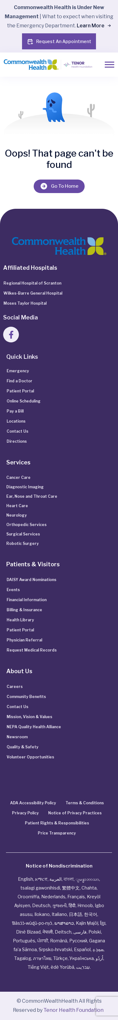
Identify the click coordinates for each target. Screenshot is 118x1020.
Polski (94, 931)
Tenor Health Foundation (73, 1010)
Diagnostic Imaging (25, 487)
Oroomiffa (28, 896)
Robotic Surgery (22, 543)
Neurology (16, 515)
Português (24, 940)
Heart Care (17, 505)
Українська (82, 958)
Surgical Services (23, 534)
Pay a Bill (15, 411)
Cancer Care (18, 477)
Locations (16, 421)
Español (82, 949)
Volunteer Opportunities (30, 757)
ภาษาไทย (42, 958)
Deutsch (41, 905)
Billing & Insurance (24, 609)
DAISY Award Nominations (31, 579)
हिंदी (72, 905)
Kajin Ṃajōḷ (87, 923)
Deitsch (63, 931)
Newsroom (17, 737)
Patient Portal (20, 391)
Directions (17, 441)
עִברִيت (83, 967)
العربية (55, 879)
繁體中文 (71, 887)
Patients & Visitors (33, 564)
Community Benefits (26, 696)
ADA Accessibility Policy (33, 803)
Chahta (89, 887)
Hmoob (85, 905)
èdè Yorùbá (62, 967)
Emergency (18, 371)
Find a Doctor (19, 381)
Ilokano (42, 914)
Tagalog (22, 958)
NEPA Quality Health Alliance (34, 726)
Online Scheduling (24, 401)
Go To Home (59, 186)
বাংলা (69, 879)
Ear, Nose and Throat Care (31, 496)
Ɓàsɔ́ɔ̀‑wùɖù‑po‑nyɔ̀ (32, 923)
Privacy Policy (25, 813)
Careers (15, 686)
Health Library (20, 620)
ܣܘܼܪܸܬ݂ (98, 949)
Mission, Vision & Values (29, 716)
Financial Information (27, 599)
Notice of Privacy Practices (75, 813)
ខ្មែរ (102, 923)
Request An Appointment (59, 41)
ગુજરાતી (59, 905)
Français (76, 896)
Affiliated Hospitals (30, 267)
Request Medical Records (32, 650)
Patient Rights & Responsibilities (57, 823)
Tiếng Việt (38, 967)
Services (18, 462)
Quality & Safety (22, 747)
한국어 (90, 914)
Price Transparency (57, 833)
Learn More (93, 26)
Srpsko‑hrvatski (55, 949)
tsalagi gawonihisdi (40, 887)
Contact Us (17, 431)
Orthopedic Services (26, 524)
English (25, 879)
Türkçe (60, 958)
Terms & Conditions (84, 803)
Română (58, 940)
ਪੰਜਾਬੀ (42, 940)
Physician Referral (24, 640)
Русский (78, 940)
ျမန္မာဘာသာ (87, 879)
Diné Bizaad (28, 931)
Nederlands (53, 896)
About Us (19, 671)
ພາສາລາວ (64, 923)
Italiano (59, 914)
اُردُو (99, 958)
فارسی (80, 931)
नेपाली (47, 931)
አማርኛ (41, 879)
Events (13, 589)
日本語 (75, 914)
